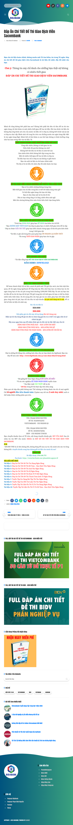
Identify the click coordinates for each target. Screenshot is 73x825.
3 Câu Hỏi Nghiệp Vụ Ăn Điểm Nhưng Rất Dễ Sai (25, 714)
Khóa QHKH (44, 773)
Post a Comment (38, 40)
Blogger (27, 820)
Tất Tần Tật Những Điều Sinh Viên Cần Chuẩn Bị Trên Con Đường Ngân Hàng (34, 740)
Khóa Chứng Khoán (46, 779)
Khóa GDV (44, 776)
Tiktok (9, 808)
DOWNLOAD (43, 262)
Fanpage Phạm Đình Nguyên (15, 801)
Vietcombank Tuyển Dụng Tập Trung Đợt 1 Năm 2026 (27, 706)
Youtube (9, 805)
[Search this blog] (36, 679)
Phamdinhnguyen (46, 770)
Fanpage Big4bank (12, 798)
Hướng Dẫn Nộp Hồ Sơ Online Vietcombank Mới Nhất (27, 723)
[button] (12, 500)
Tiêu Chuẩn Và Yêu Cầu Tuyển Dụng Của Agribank (26, 732)
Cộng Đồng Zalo (45, 782)
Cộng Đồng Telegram (47, 785)
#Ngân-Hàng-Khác (15, 504)
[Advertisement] (38, 48)
